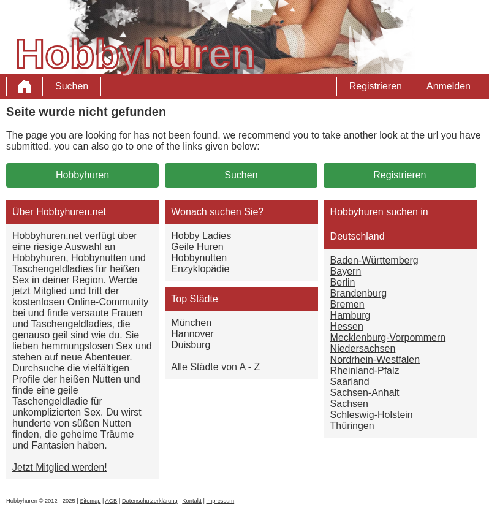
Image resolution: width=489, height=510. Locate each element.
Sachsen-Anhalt (365, 392)
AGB (111, 501)
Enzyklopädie (200, 269)
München (191, 323)
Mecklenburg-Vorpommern (388, 337)
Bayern (346, 271)
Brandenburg (358, 293)
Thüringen (352, 426)
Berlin (342, 282)
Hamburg (350, 315)
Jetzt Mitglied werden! (59, 467)
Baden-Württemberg (374, 260)
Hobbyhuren (82, 175)
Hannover (192, 334)
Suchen (71, 86)
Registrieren (375, 86)
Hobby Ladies (201, 235)
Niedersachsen (363, 348)
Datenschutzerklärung (150, 501)
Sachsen (349, 403)
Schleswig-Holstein (371, 414)
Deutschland (357, 236)
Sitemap (90, 501)
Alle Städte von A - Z (215, 367)
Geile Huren (197, 247)
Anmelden (448, 86)
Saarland (350, 381)
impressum (221, 501)
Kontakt (192, 501)
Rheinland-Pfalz (365, 370)
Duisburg (190, 345)
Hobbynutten (199, 258)
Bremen (347, 304)
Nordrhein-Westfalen (375, 359)
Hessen (346, 326)
